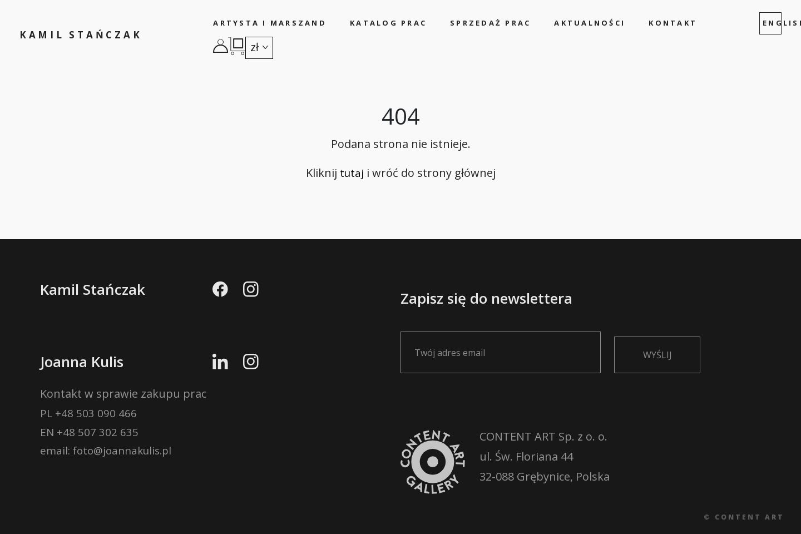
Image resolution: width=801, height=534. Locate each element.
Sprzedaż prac (490, 23)
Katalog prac (388, 23)
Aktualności (589, 23)
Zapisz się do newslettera (507, 327)
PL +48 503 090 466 (88, 416)
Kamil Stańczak (86, 35)
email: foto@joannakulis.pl (110, 456)
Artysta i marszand (271, 23)
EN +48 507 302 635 (89, 436)
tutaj (351, 176)
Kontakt (672, 23)
